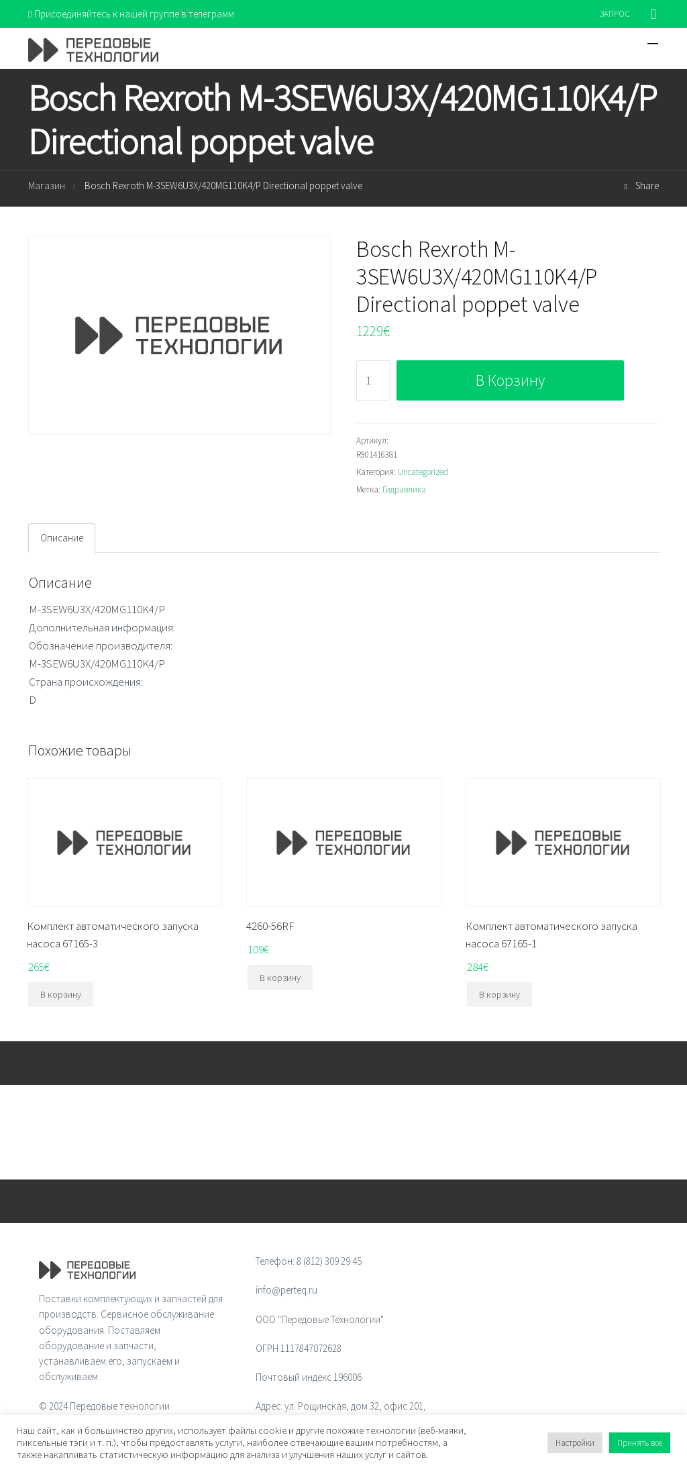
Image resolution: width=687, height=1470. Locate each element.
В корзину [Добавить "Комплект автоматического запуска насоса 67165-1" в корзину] (499, 994)
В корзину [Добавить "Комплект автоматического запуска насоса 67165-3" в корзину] (60, 994)
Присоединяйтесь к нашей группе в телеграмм (131, 13)
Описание (61, 537)
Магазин (46, 186)
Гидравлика (404, 489)
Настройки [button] (575, 1443)
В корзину (510, 380)
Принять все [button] (639, 1443)
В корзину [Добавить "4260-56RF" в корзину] (280, 978)
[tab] (61, 538)
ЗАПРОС (615, 13)
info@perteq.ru (286, 1289)
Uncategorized (423, 472)
